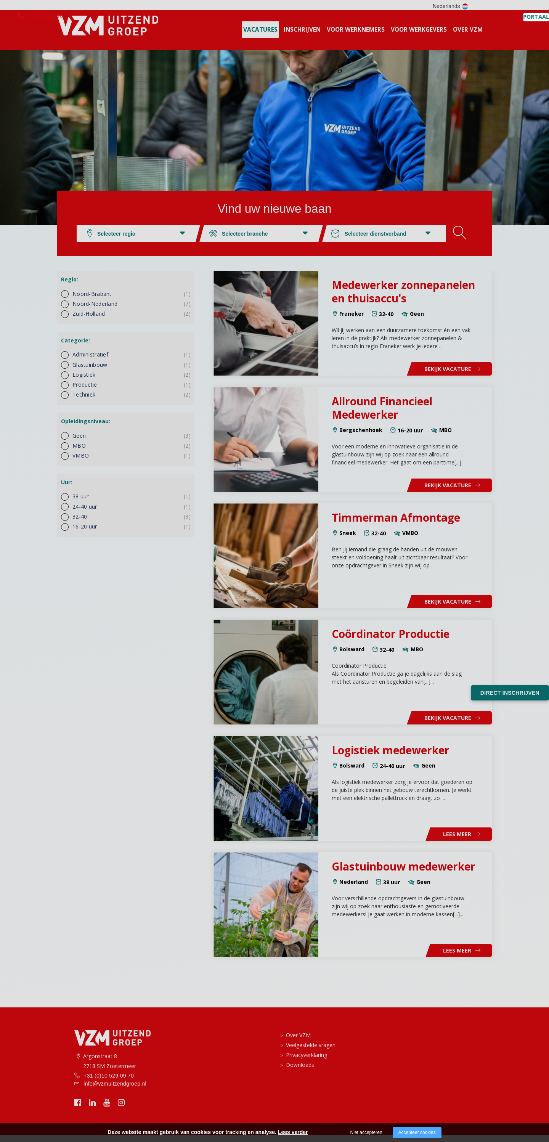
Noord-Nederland (131, 310)
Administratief (131, 361)
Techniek (131, 401)
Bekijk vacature (447, 375)
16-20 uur (131, 533)
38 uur (131, 503)
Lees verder (293, 1132)
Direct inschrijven (509, 693)
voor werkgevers (419, 36)
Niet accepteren (366, 1132)
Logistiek (131, 381)
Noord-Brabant (131, 300)
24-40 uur (131, 513)
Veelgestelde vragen (311, 1051)
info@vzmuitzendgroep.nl (114, 1090)
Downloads (300, 1071)
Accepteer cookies (417, 1132)
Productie (131, 391)
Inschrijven (302, 36)
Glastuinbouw (131, 371)
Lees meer (457, 841)
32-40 (131, 523)
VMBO (131, 462)
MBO (131, 452)
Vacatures (260, 36)
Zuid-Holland (131, 320)
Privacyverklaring (306, 1061)
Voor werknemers (356, 36)
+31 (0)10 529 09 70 (108, 1082)
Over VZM (468, 36)
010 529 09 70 (107, 6)
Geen (131, 442)
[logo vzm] (107, 33)
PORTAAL (473, 6)
